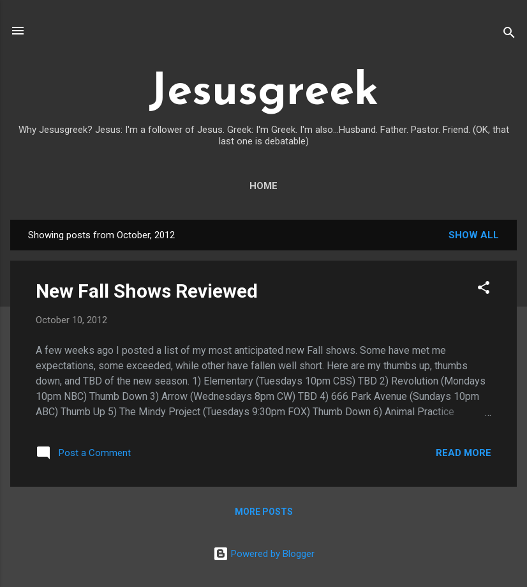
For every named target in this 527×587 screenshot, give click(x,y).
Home (263, 186)
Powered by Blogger (264, 554)
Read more (463, 453)
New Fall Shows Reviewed (147, 291)
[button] (483, 290)
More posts (264, 512)
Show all (474, 235)
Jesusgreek (263, 93)
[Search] (509, 34)
